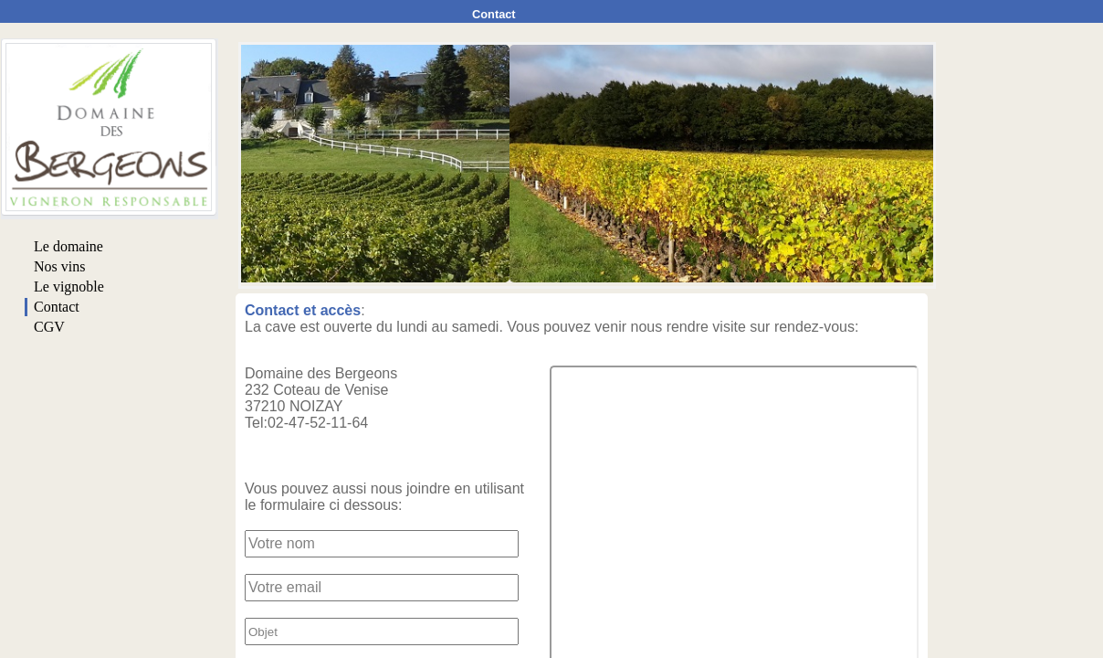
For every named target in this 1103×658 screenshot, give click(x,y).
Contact (494, 14)
